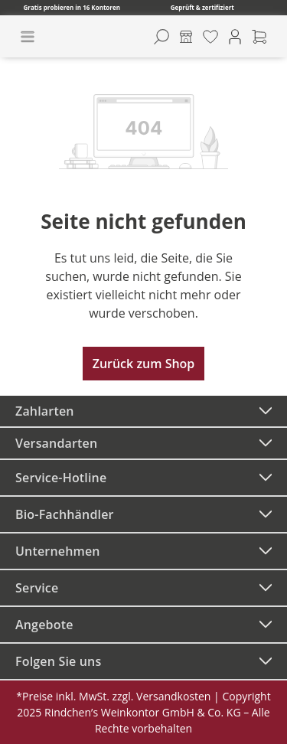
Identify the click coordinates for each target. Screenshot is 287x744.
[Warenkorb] (259, 36)
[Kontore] (186, 36)
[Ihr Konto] (235, 36)
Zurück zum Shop (144, 363)
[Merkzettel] (210, 36)
